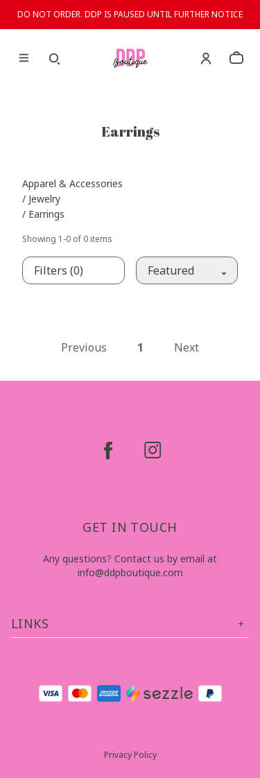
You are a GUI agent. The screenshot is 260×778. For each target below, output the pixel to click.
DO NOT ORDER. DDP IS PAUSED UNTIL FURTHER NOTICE (130, 14)
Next (186, 347)
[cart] (236, 58)
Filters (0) (58, 270)
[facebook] (108, 450)
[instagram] (152, 450)
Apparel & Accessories (72, 183)
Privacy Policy (130, 755)
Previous (84, 347)
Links (130, 624)
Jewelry (44, 198)
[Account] (205, 58)
